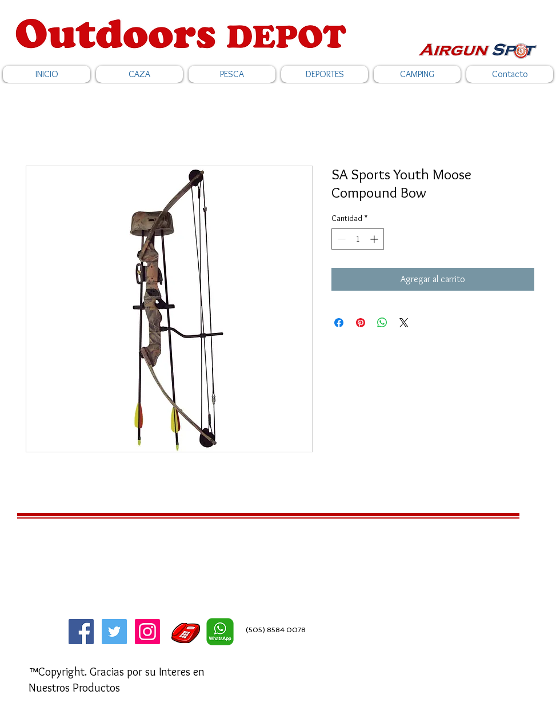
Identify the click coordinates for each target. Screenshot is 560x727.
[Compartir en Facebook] (339, 323)
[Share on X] (404, 323)
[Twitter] (114, 631)
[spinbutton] (357, 239)
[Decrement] (340, 239)
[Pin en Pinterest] (360, 323)
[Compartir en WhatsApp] (382, 323)
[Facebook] (81, 631)
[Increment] (375, 239)
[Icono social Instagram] (147, 631)
